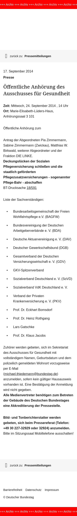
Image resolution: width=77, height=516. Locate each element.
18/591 (32, 188)
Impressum (52, 490)
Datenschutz (33, 490)
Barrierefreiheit (12, 490)
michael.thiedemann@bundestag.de (30, 374)
